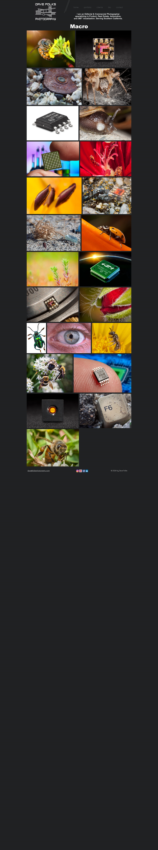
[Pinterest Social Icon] (80, 471)
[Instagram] (77, 471)
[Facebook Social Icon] (83, 471)
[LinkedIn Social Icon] (87, 471)
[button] (87, 7)
